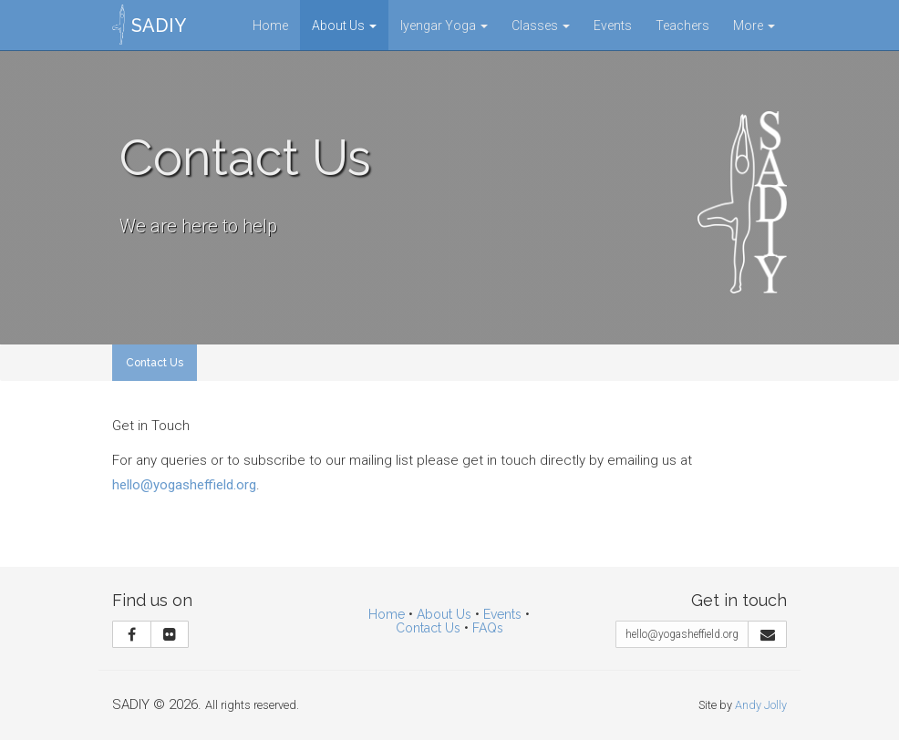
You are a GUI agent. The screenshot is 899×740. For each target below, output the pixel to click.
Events (613, 25)
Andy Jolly (761, 705)
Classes (541, 25)
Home (270, 25)
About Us (344, 25)
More (754, 25)
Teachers (682, 25)
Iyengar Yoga (444, 25)
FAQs (487, 628)
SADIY (158, 25)
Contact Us (154, 362)
